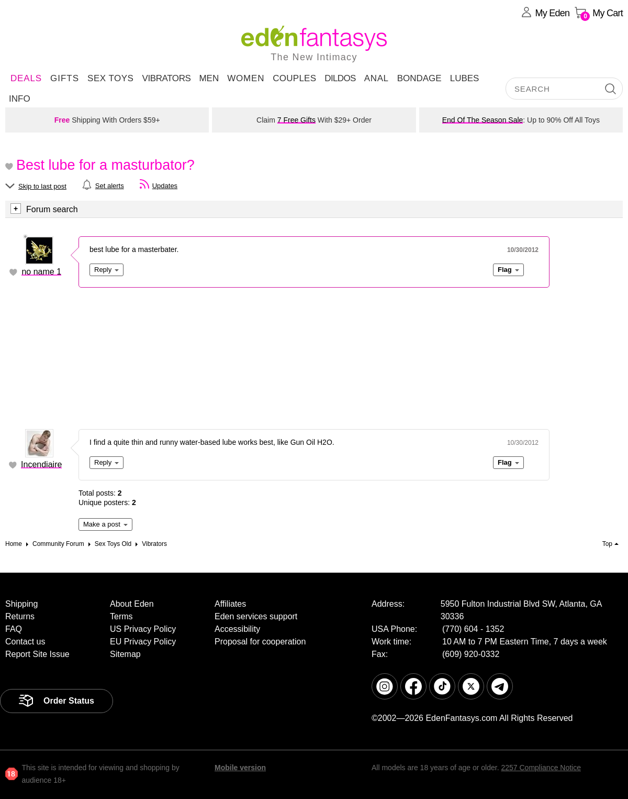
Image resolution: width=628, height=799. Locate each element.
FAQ (13, 629)
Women (245, 78)
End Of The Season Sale (482, 120)
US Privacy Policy (143, 629)
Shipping (21, 603)
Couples (294, 78)
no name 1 (41, 271)
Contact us (25, 641)
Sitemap (125, 654)
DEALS (26, 78)
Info (19, 99)
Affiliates (230, 603)
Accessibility (237, 629)
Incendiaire (41, 464)
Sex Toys (110, 78)
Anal (376, 78)
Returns (20, 616)
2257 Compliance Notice (541, 767)
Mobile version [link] (240, 767)
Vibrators (166, 78)
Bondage (419, 78)
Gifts (64, 78)
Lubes (464, 78)
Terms (121, 616)
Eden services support (256, 616)
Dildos (340, 78)
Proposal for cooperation (260, 641)
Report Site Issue (37, 654)
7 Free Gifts (296, 120)
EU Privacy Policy (143, 641)
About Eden (132, 603)
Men (209, 78)
